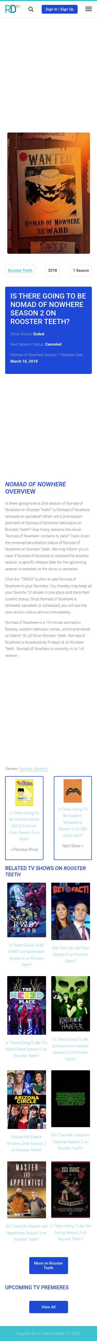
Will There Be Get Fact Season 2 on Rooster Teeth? (70, 954)
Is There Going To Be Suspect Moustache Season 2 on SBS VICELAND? (72, 822)
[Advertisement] (48, 71)
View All (49, 1307)
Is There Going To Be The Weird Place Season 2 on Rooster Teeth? (26, 1049)
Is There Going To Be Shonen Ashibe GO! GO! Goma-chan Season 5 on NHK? (24, 826)
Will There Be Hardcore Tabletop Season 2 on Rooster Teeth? (70, 1142)
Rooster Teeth (20, 270)
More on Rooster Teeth (48, 1265)
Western (41, 768)
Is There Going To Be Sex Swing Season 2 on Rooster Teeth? (71, 1232)
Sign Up (67, 9)
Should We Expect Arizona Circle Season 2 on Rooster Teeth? (26, 1143)
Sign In (51, 9)
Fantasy (25, 768)
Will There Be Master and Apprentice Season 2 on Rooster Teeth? (27, 1233)
